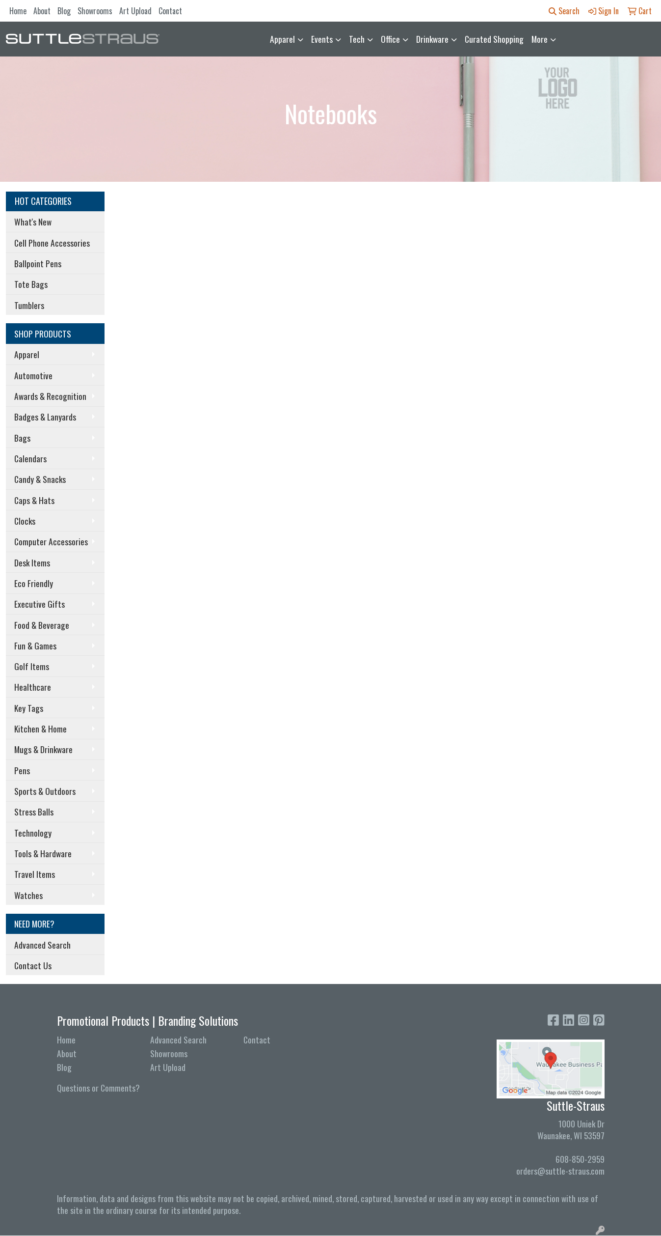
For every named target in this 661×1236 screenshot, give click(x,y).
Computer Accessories (51, 541)
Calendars (30, 458)
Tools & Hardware (43, 853)
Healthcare (32, 686)
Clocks (24, 520)
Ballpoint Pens (37, 263)
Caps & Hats (34, 500)
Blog (64, 11)
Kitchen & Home (40, 728)
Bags (22, 437)
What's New (33, 221)
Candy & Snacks (40, 479)
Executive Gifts (39, 603)
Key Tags (28, 708)
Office (390, 38)
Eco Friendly (33, 583)
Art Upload (135, 11)
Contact (170, 11)
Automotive (33, 375)
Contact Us (33, 965)
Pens (22, 770)
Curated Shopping (494, 38)
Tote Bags (31, 284)
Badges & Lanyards (45, 416)
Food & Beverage (41, 624)
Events (322, 38)
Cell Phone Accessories (52, 242)
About (42, 11)
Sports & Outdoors (45, 791)
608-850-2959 (580, 1158)
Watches (28, 895)
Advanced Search (42, 944)
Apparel (282, 38)
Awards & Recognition (50, 396)
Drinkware (432, 38)
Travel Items (34, 874)
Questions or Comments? (98, 1087)
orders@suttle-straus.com (560, 1170)
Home (17, 11)
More (539, 38)
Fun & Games (35, 645)
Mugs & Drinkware (43, 749)
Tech (357, 38)
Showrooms (95, 11)
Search (564, 11)
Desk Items (32, 562)
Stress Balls (33, 811)
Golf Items (31, 666)
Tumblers (29, 305)
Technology (33, 832)
